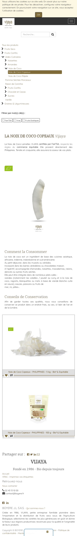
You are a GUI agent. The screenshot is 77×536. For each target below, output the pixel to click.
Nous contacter (9, 486)
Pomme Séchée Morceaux (18, 80)
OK (38, 14)
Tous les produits (10, 45)
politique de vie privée (12, 4)
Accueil (5, 473)
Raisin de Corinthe (14, 84)
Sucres (11, 95)
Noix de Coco (15, 68)
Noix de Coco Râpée (18, 76)
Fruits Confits (11, 53)
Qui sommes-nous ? (35, 508)
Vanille (8, 99)
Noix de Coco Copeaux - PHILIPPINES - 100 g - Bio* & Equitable (38, 432)
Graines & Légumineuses (17, 103)
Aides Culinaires (13, 57)
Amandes (12, 64)
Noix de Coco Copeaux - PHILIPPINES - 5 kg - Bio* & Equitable (38, 372)
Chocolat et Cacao (17, 91)
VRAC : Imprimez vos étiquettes (17, 476)
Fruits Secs (10, 49)
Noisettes (12, 60)
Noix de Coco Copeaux (19, 72)
